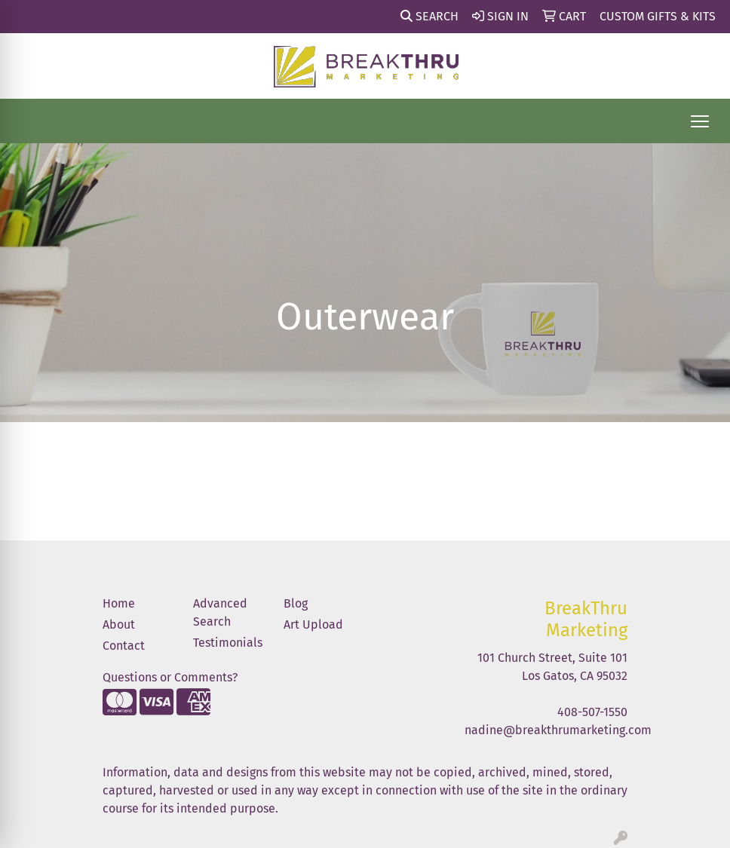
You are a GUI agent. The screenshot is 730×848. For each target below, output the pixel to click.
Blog (296, 603)
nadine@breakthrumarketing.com (558, 730)
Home (119, 603)
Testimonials (227, 642)
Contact (124, 645)
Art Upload (313, 624)
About (119, 624)
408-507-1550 (592, 712)
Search (429, 16)
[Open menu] (700, 121)
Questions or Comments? (170, 677)
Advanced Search (220, 612)
